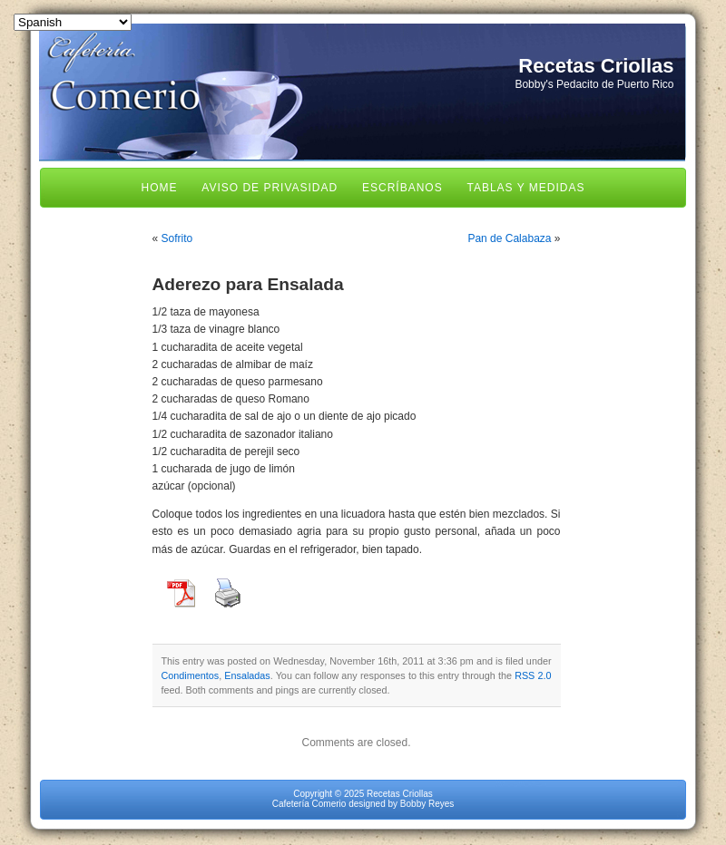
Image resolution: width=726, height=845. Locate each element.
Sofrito (177, 238)
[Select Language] (73, 22)
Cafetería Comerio (309, 804)
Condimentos (191, 675)
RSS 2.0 (533, 675)
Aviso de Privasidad (269, 187)
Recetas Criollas (595, 65)
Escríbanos (402, 187)
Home (160, 187)
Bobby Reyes (427, 804)
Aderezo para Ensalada (248, 284)
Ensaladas (247, 675)
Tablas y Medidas (525, 187)
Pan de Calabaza (509, 238)
